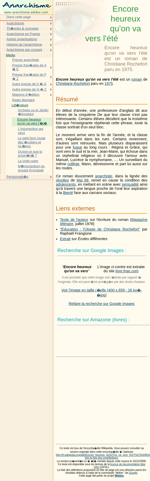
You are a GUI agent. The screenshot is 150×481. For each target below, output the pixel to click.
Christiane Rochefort (73, 83)
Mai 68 (82, 180)
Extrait (65, 239)
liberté (68, 193)
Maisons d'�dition (25, 94)
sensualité (130, 184)
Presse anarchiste (25, 60)
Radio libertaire (23, 100)
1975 (108, 83)
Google (133, 472)
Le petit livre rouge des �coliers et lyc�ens (32, 142)
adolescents (66, 184)
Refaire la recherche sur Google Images (101, 304)
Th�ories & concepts (22, 28)
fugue (77, 147)
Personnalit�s (17, 177)
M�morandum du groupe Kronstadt (31, 168)
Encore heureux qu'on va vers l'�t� (32, 121)
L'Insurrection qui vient (30, 131)
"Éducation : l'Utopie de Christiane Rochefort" (100, 229)
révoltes (62, 180)
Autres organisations (21, 39)
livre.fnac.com (127, 271)
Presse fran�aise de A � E (29, 67)
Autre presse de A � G (29, 84)
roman (136, 79)
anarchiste (103, 176)
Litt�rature (20, 105)
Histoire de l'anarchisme (24, 44)
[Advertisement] (79, 17)
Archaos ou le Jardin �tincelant (33, 112)
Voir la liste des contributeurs (101, 457)
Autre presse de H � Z (29, 89)
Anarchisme (15, 23)
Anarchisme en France (23, 34)
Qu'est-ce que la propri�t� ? (30, 154)
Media (10, 55)
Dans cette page (18, 17)
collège (73, 164)
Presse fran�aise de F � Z (29, 77)
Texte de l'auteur (74, 220)
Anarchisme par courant (24, 50)
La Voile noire (28, 161)
